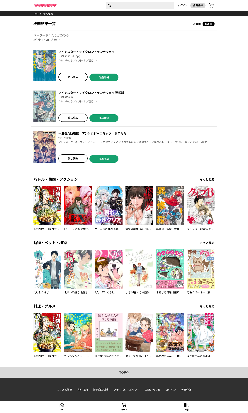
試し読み (73, 77)
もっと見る (207, 179)
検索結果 (48, 13)
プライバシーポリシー (127, 389)
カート (124, 409)
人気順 (197, 23)
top (35, 13)
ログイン (183, 5)
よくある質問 (64, 389)
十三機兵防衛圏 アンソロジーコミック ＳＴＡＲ (92, 133)
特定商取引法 (100, 389)
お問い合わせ (152, 389)
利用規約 (82, 389)
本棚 (186, 409)
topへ (124, 372)
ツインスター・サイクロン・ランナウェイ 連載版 (91, 93)
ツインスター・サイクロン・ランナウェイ (86, 52)
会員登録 (198, 5)
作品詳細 (104, 77)
